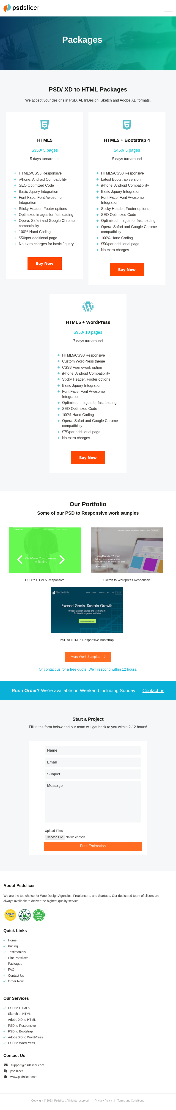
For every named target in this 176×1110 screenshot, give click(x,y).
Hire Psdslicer (18, 958)
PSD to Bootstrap (20, 1031)
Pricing (13, 946)
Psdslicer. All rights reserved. (72, 1100)
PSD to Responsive (22, 1025)
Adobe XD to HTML (22, 1020)
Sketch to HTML (19, 1014)
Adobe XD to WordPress (25, 1037)
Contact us (154, 690)
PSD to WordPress (21, 1043)
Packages (15, 964)
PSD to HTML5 (19, 1008)
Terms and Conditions (130, 1100)
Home (12, 940)
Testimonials (17, 952)
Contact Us (16, 975)
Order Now (16, 981)
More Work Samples (88, 657)
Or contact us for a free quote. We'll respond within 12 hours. (88, 670)
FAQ (11, 970)
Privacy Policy (103, 1100)
